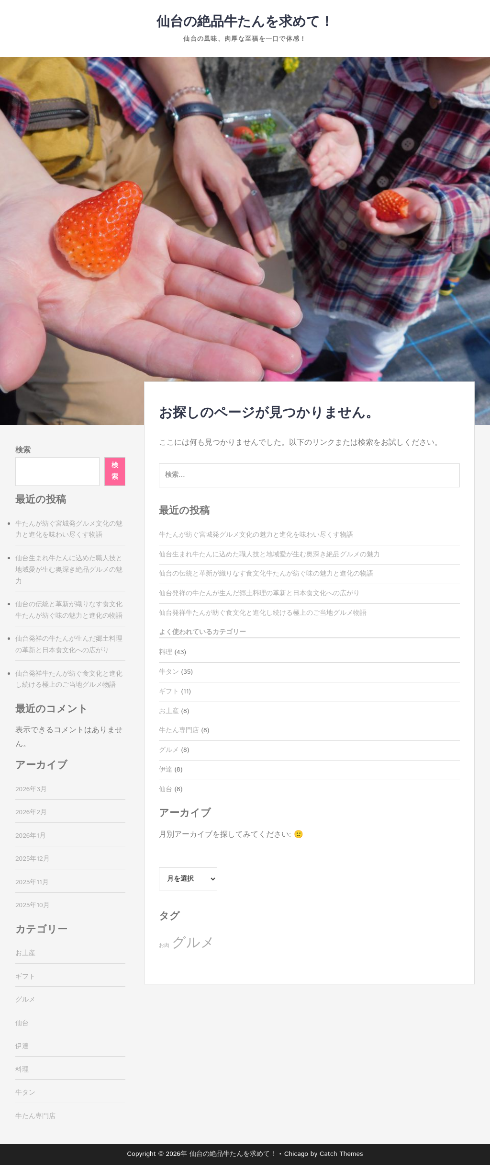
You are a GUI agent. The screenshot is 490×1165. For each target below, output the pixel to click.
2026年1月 (30, 836)
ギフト (169, 691)
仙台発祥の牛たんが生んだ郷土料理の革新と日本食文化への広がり (259, 593)
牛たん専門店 (179, 730)
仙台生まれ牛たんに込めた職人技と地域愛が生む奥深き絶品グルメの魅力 (269, 554)
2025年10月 (32, 905)
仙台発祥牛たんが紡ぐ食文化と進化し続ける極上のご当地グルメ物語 (263, 613)
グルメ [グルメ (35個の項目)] (193, 943)
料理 (165, 652)
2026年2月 (31, 812)
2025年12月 (32, 859)
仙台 (165, 789)
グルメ (169, 750)
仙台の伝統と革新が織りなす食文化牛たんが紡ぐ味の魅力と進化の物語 (266, 573)
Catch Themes (341, 1154)
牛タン (169, 672)
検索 (23, 450)
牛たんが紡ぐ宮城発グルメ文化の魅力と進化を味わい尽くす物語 (256, 535)
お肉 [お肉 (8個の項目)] (164, 945)
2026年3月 (31, 789)
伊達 (165, 769)
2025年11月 (32, 882)
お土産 (169, 711)
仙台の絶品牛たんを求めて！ (245, 22)
